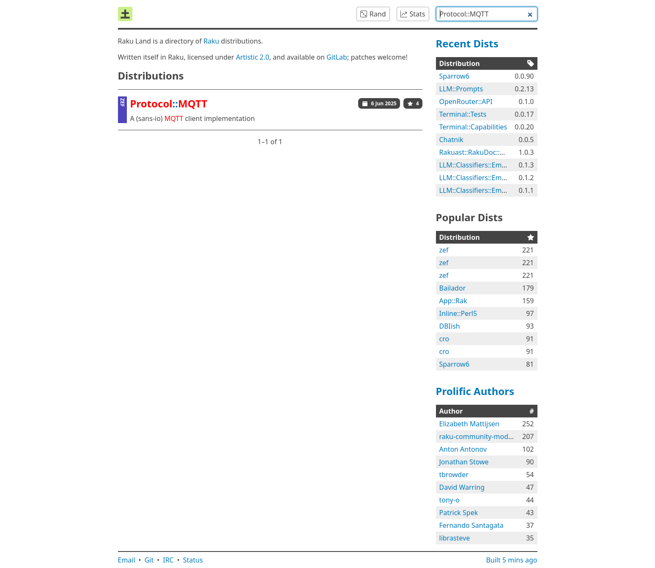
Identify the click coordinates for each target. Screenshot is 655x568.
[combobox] (486, 14)
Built (511, 560)
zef (444, 250)
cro (444, 338)
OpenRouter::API (466, 101)
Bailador (452, 288)
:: (169, 103)
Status (193, 560)
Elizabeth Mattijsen (469, 423)
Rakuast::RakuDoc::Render (481, 152)
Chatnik (451, 139)
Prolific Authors (475, 391)
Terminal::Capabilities (473, 127)
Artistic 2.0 (252, 57)
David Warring (462, 487)
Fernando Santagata (471, 525)
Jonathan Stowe (464, 461)
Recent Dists (467, 43)
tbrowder (454, 474)
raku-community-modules (480, 436)
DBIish (449, 326)
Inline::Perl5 (458, 313)
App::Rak (453, 300)
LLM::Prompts (461, 88)
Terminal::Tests (463, 114)
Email (126, 560)
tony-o (449, 500)
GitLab (336, 57)
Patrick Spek (458, 512)
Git (149, 560)
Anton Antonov (463, 449)
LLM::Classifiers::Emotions (480, 165)
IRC (168, 560)
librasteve (454, 538)
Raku (211, 41)
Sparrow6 (454, 76)
